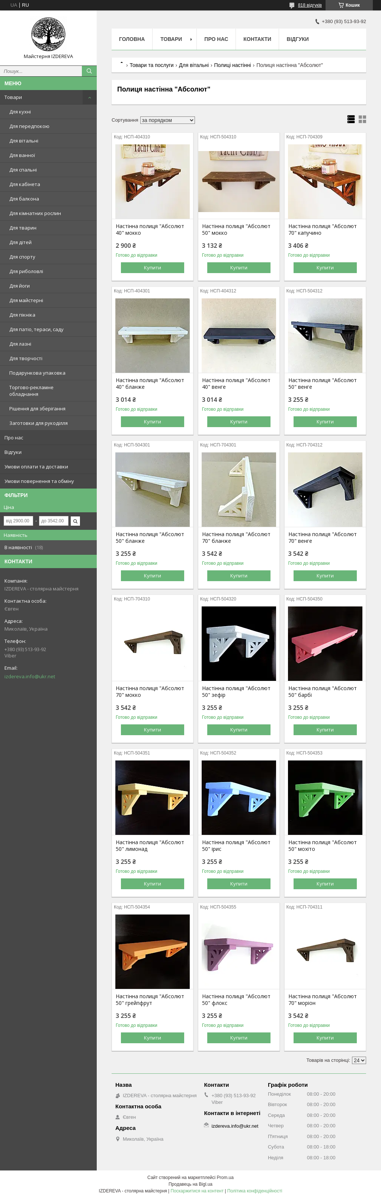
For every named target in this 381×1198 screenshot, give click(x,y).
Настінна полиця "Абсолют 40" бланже (150, 383)
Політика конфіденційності (254, 1191)
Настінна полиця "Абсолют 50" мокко (236, 229)
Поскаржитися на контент (197, 1191)
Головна (132, 39)
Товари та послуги (151, 65)
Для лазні (20, 343)
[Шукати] (89, 71)
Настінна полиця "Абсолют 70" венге (322, 537)
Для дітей (20, 242)
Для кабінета (24, 184)
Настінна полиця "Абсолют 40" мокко (150, 229)
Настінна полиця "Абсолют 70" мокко (150, 691)
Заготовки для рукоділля (38, 423)
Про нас (13, 437)
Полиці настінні (232, 65)
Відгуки (13, 452)
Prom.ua (225, 1177)
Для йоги (19, 285)
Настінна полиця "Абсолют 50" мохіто (322, 845)
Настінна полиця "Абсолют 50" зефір (236, 691)
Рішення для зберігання (37, 408)
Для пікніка (22, 314)
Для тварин (22, 227)
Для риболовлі (26, 271)
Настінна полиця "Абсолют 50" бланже (150, 537)
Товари (13, 97)
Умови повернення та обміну (39, 481)
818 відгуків (310, 5)
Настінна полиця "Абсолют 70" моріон (322, 999)
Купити (152, 267)
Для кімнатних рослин (35, 213)
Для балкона (24, 198)
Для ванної (22, 155)
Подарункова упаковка (37, 372)
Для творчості (25, 358)
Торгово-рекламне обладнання (31, 390)
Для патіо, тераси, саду (36, 329)
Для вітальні (23, 140)
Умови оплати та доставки (36, 466)
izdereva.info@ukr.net (29, 676)
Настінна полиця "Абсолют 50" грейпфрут (150, 999)
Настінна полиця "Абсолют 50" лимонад (150, 845)
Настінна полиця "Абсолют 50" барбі (322, 691)
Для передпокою (29, 126)
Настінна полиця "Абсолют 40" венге (236, 383)
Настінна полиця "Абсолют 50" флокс (236, 999)
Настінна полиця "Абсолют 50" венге (322, 383)
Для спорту (22, 256)
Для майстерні (26, 300)
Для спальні (23, 169)
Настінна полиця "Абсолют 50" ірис (236, 845)
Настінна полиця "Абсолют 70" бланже (236, 537)
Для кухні (20, 111)
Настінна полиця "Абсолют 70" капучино (322, 229)
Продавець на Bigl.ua (190, 1184)
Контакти (257, 39)
